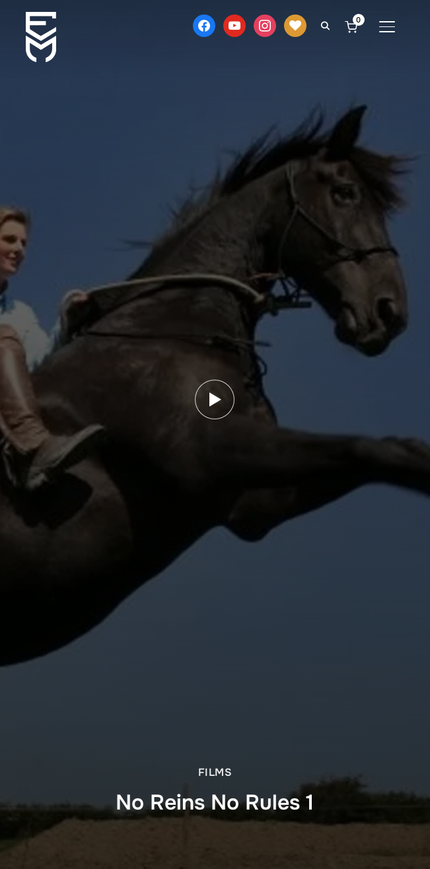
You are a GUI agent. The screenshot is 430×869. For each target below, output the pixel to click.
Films (215, 772)
